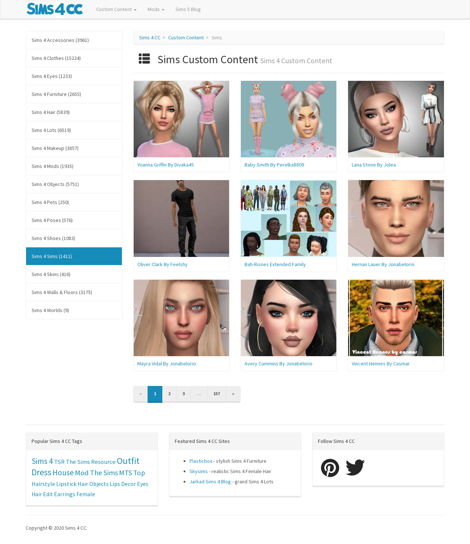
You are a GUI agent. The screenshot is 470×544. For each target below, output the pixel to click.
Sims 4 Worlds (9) (50, 310)
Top (139, 472)
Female (85, 494)
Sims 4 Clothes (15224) (56, 58)
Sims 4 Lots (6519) (51, 130)
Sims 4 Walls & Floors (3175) (62, 292)
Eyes (142, 483)
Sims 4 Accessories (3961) (60, 40)
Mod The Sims (96, 472)
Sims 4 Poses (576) (52, 220)
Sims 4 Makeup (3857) (55, 148)
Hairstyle (43, 483)
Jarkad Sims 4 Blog (210, 481)
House (63, 472)
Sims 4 (42, 461)
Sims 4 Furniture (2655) (56, 94)
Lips (115, 483)
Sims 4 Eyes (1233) (52, 76)
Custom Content (116, 9)
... (199, 393)
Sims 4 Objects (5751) (55, 184)
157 (216, 393)
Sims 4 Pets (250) (50, 202)
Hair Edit (42, 494)
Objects (99, 483)
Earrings (64, 494)
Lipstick (66, 483)
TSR (59, 462)
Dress (41, 472)
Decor (128, 483)
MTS (125, 472)
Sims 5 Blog (188, 9)
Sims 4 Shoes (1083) (53, 238)
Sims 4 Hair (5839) (51, 112)
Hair (82, 483)
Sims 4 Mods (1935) (52, 166)
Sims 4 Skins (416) (51, 274)
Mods (156, 9)
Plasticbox (200, 461)
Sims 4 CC (149, 37)
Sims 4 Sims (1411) (52, 256)
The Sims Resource (91, 462)
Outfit (128, 460)
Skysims (198, 471)
